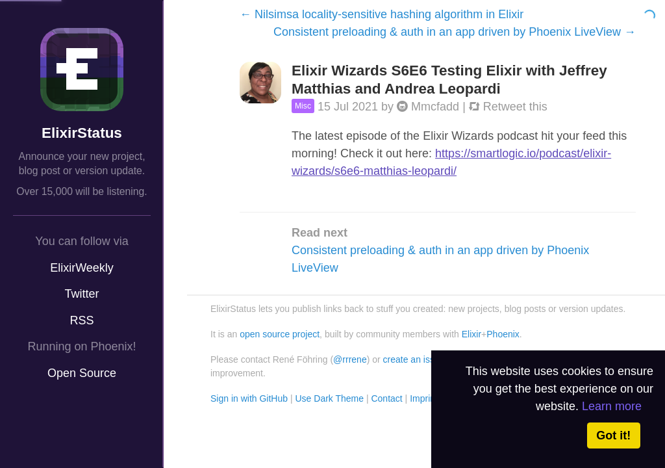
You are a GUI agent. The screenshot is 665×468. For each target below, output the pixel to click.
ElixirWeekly (82, 267)
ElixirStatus (82, 133)
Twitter (81, 293)
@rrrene (350, 359)
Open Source (81, 373)
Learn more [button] (612, 406)
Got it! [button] (613, 435)
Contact (386, 398)
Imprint (424, 398)
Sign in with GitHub (249, 398)
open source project (280, 334)
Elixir (471, 334)
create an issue (414, 359)
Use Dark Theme (329, 398)
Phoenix (503, 334)
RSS (81, 320)
